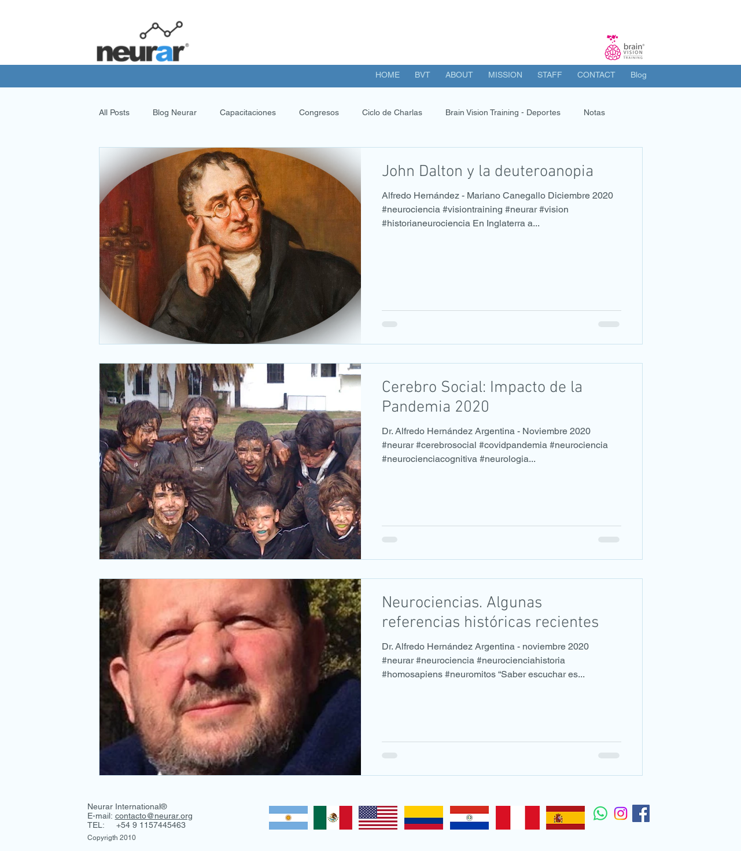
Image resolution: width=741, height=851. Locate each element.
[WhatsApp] (600, 813)
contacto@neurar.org (154, 815)
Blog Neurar (175, 112)
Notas (594, 112)
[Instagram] (620, 813)
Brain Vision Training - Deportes (503, 112)
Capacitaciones (248, 112)
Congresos (319, 112)
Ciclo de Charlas (392, 112)
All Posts (114, 112)
